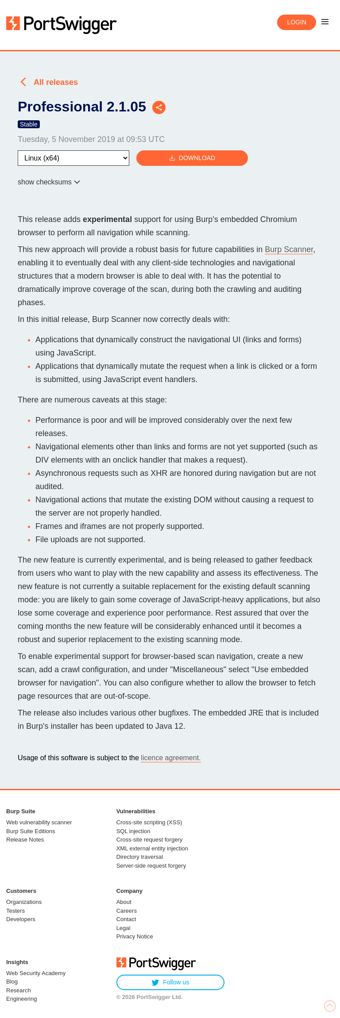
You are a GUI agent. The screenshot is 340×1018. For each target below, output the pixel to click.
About (123, 902)
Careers (126, 910)
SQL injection (133, 831)
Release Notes (25, 839)
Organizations (24, 902)
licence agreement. (171, 758)
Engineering (21, 998)
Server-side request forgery (151, 865)
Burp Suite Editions (30, 831)
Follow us (170, 982)
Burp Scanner (289, 249)
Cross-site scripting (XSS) (149, 822)
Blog (12, 981)
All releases (56, 82)
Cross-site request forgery (149, 839)
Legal (123, 928)
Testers (15, 910)
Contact (126, 919)
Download (192, 158)
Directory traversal (139, 856)
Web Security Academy (36, 973)
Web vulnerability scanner (39, 822)
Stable (29, 124)
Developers (20, 919)
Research (18, 990)
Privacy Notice (134, 936)
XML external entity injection (152, 848)
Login (296, 22)
